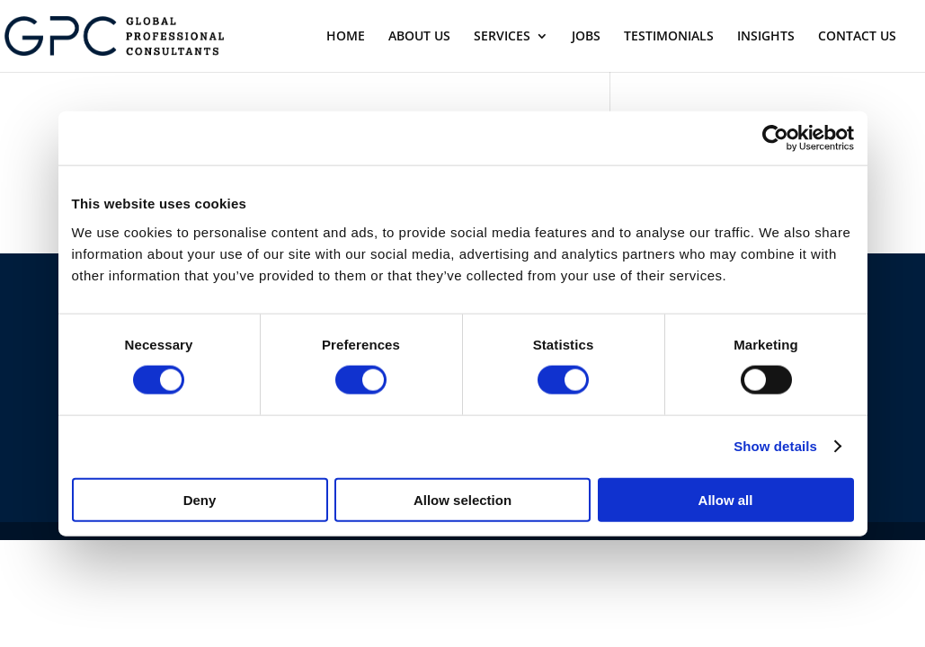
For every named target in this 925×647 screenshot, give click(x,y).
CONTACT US (857, 37)
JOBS (586, 37)
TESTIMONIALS (669, 37)
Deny (200, 499)
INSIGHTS (766, 37)
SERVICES (502, 37)
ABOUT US (419, 37)
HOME (345, 37)
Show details (775, 446)
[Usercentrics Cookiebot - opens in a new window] (775, 138)
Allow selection (462, 499)
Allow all (725, 499)
